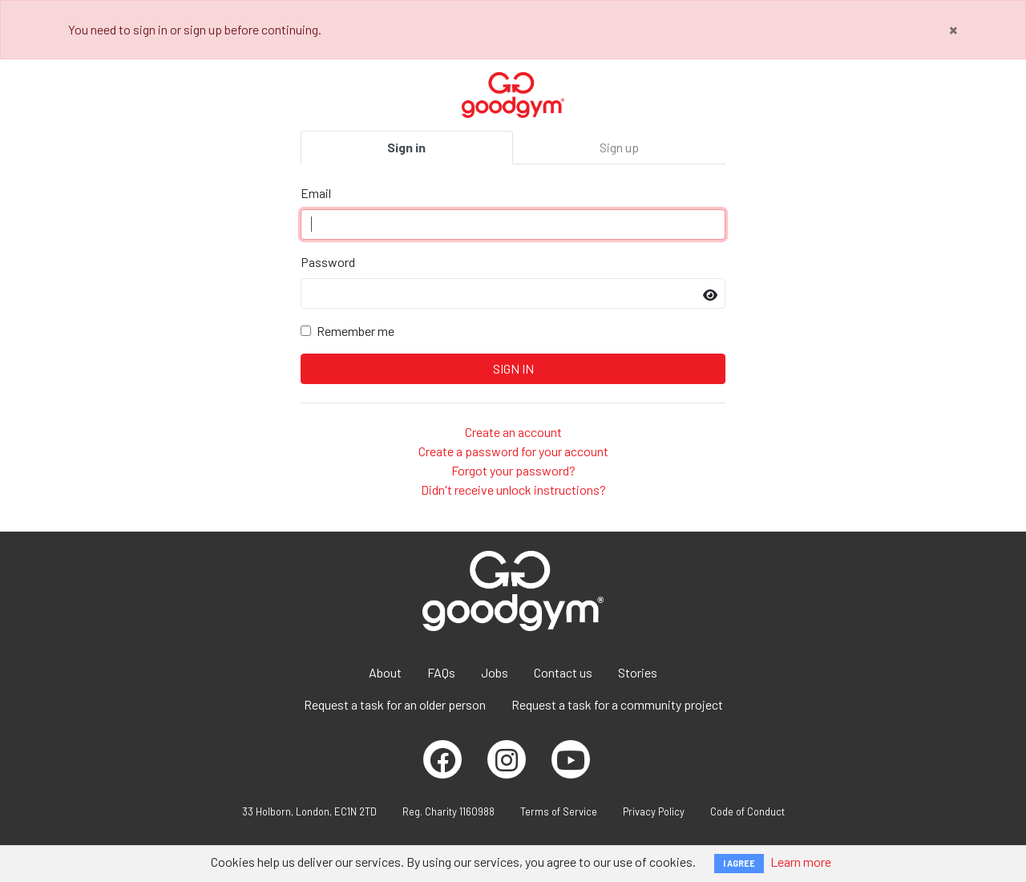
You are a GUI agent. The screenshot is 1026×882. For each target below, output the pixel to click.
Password (328, 261)
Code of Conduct (747, 811)
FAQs (441, 672)
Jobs (494, 672)
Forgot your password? (513, 470)
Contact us (563, 672)
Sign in (406, 147)
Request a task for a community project (617, 704)
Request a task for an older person (395, 704)
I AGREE (739, 863)
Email (316, 192)
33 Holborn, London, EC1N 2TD (309, 811)
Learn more (800, 861)
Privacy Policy (654, 811)
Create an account (513, 431)
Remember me (355, 330)
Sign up (619, 147)
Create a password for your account (513, 451)
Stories (637, 672)
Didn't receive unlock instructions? (513, 489)
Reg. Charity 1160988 (448, 811)
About (385, 672)
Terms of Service (558, 811)
